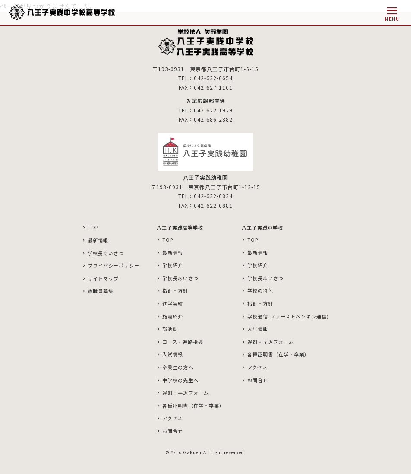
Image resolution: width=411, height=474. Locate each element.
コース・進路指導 (182, 341)
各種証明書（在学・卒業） (193, 405)
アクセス (172, 418)
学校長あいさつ (106, 252)
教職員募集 (101, 290)
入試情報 (172, 354)
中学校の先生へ (180, 380)
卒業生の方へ (177, 367)
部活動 (170, 328)
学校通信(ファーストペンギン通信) (288, 316)
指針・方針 (175, 290)
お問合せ (172, 430)
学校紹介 (172, 265)
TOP (93, 227)
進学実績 (172, 303)
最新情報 (98, 240)
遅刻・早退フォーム (185, 392)
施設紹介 (172, 316)
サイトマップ (103, 278)
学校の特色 (260, 290)
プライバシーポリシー (113, 265)
